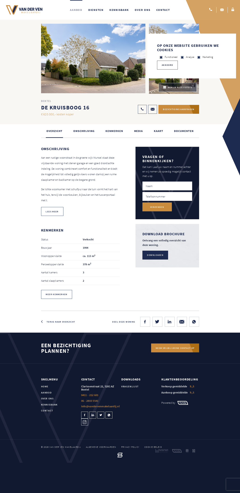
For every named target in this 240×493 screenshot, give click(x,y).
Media (138, 131)
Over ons (142, 10)
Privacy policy (130, 447)
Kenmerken (114, 131)
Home (45, 386)
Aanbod (76, 10)
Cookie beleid (153, 447)
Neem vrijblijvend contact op (175, 348)
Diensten (96, 10)
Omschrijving (83, 131)
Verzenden (157, 207)
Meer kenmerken (56, 294)
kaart (158, 131)
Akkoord (167, 65)
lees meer (52, 211)
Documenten (183, 131)
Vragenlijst (130, 386)
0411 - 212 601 (90, 395)
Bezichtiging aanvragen (178, 109)
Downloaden (155, 255)
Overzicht (54, 131)
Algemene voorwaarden (101, 447)
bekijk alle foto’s (177, 87)
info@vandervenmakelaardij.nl (100, 406)
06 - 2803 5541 (90, 401)
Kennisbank (119, 10)
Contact (163, 10)
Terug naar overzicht (61, 321)
